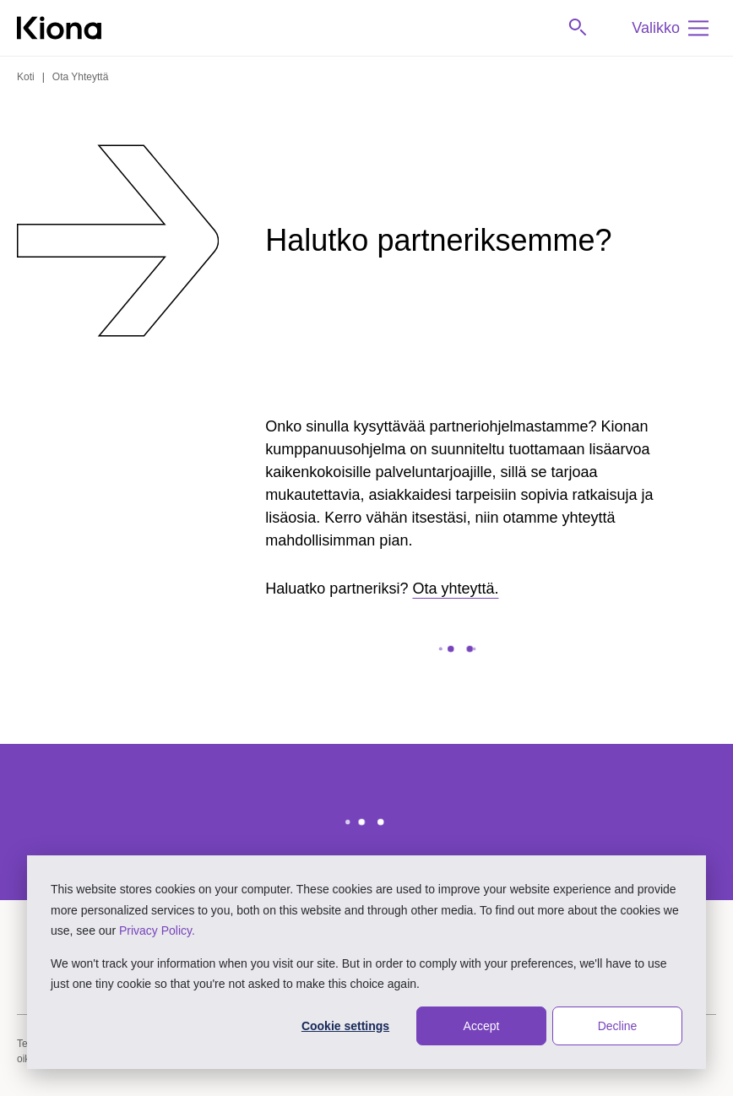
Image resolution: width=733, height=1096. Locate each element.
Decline (618, 1026)
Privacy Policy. (157, 930)
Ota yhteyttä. (455, 588)
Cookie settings (345, 1026)
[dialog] (366, 962)
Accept (482, 1026)
